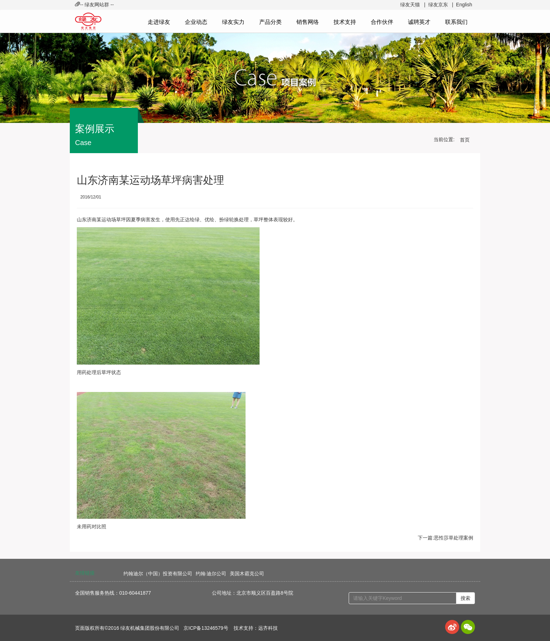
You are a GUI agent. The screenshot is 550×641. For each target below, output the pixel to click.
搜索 (465, 598)
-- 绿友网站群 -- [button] (94, 4)
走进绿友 (159, 22)
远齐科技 (268, 628)
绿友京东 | (440, 4)
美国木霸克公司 (247, 573)
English (464, 4)
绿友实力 (233, 22)
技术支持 (345, 22)
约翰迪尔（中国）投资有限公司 (157, 573)
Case (83, 142)
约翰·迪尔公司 (211, 573)
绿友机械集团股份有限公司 (149, 628)
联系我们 (456, 22)
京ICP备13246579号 (205, 628)
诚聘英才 (419, 22)
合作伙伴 (382, 22)
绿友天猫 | (412, 4)
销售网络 (307, 22)
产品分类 (270, 22)
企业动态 (196, 22)
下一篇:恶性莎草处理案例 (445, 538)
